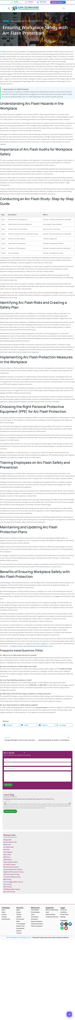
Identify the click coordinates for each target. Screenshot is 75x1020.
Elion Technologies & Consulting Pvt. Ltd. (18, 937)
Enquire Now (8, 784)
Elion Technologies (28, 7)
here (68, 644)
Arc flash (3, 52)
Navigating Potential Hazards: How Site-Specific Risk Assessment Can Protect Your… (29, 799)
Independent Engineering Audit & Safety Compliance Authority (50, 937)
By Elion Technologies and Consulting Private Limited (27, 21)
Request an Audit (58, 2)
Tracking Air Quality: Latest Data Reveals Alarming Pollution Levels (31, 646)
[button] (11, 725)
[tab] (37, 753)
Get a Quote (8, 753)
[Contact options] (69, 1014)
